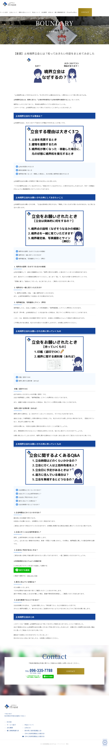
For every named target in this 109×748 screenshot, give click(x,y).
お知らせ (28, 728)
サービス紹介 (11, 725)
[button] (72, 12)
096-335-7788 (32, 576)
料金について (29, 725)
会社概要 (10, 728)
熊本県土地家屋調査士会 (33, 731)
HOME (9, 722)
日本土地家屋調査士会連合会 (34, 733)
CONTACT (85, 12)
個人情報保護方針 (13, 731)
